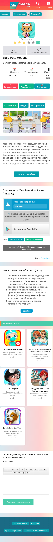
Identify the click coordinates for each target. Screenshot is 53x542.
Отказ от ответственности (36, 534)
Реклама (35, 527)
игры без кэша (16, 240)
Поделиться (42, 86)
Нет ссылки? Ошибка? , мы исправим (26, 248)
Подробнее (26, 311)
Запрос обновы (10, 86)
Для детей (35, 14)
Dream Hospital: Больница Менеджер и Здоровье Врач (40, 350)
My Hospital (13, 389)
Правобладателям (13, 534)
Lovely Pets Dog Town (12, 428)
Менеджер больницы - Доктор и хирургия (40, 390)
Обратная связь (20, 527)
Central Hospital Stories (13, 349)
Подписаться (26, 86)
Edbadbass (45, 258)
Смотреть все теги (34, 240)
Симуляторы (19, 14)
